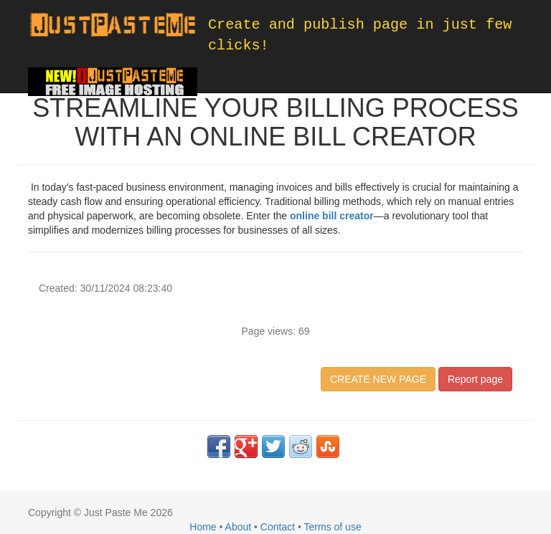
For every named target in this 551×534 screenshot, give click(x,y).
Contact (277, 527)
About (238, 527)
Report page (475, 379)
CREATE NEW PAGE (378, 379)
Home (202, 527)
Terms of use (333, 527)
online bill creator (332, 215)
